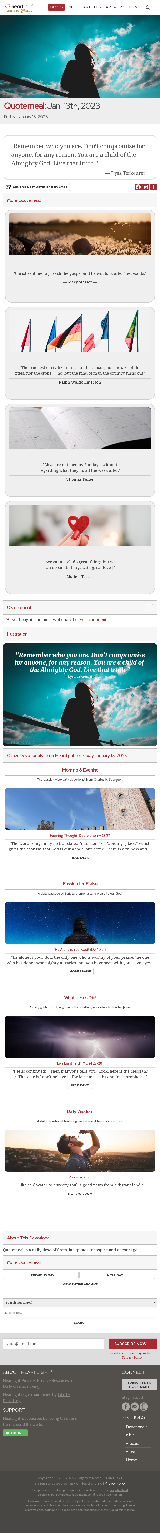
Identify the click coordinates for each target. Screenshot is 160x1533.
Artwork (115, 7)
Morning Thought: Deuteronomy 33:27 (80, 835)
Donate (15, 1433)
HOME (134, 7)
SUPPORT (14, 1410)
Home (131, 1459)
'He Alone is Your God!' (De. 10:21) (80, 949)
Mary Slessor (80, 282)
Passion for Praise (80, 884)
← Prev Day (40, 1275)
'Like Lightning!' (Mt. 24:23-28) (80, 1063)
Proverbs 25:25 (80, 1177)
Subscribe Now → (132, 1344)
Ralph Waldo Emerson (80, 382)
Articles (92, 7)
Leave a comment (89, 619)
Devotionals (136, 1426)
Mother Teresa (80, 576)
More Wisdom (80, 1194)
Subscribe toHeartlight (139, 1385)
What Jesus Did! (80, 998)
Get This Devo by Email (36, 186)
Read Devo (80, 857)
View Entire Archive (80, 1284)
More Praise (80, 971)
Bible (73, 7)
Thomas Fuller (80, 479)
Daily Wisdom (80, 1111)
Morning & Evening (80, 770)
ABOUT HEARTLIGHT (27, 1372)
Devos (56, 7)
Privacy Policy (132, 1357)
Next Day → (117, 1275)
